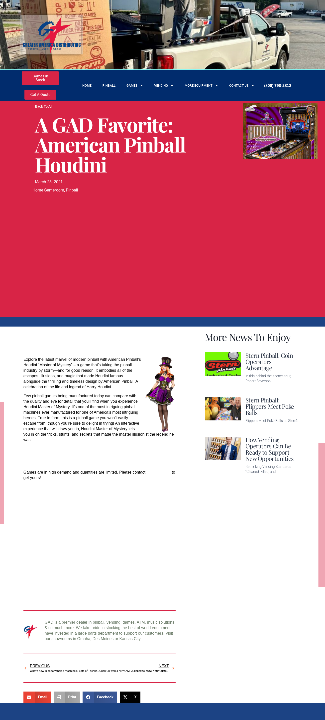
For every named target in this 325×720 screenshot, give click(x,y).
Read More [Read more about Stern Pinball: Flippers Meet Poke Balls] (255, 428)
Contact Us (241, 85)
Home (87, 85)
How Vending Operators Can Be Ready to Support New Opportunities (269, 449)
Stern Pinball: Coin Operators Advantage (269, 361)
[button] (37, 697)
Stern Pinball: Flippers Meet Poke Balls (269, 406)
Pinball (109, 85)
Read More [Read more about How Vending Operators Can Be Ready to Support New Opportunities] (255, 479)
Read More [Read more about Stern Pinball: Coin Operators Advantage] (255, 388)
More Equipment (201, 85)
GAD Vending (158, 472)
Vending (164, 85)
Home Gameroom (48, 190)
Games (134, 85)
